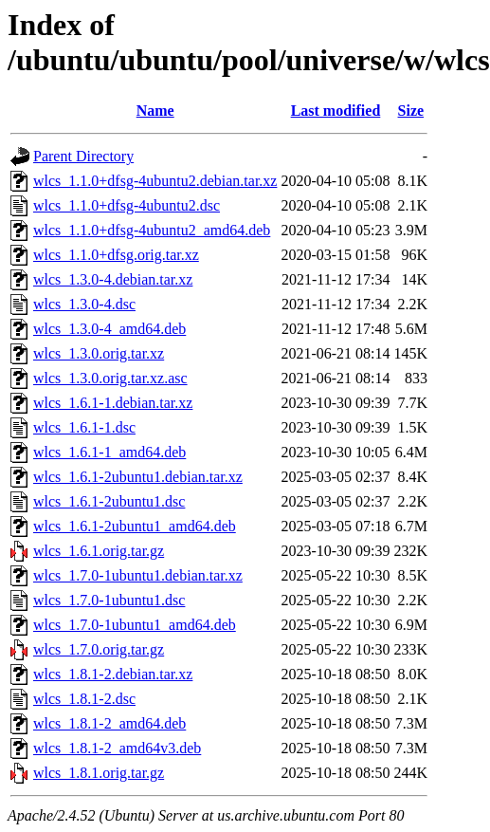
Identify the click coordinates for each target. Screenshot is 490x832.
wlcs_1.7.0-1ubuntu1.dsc (109, 600)
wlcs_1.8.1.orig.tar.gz (98, 773)
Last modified (336, 110)
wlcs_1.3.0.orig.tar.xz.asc (110, 378)
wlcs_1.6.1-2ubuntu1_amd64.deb (134, 526)
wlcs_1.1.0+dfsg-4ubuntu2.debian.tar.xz (155, 181)
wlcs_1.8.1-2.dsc (84, 699)
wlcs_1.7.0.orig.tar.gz (98, 649)
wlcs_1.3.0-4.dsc (84, 304)
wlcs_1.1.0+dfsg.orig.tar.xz (116, 255)
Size (411, 110)
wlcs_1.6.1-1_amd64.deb (109, 452)
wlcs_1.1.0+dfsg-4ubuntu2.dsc (126, 205)
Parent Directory (83, 156)
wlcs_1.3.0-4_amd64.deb (109, 329)
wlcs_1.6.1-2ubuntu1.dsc (109, 501)
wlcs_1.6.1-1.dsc (84, 427)
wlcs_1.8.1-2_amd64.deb (109, 723)
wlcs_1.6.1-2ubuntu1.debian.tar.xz (138, 477)
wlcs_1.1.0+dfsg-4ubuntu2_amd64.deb (151, 230)
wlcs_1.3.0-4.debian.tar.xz (112, 279)
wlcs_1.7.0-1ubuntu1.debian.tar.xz (138, 575)
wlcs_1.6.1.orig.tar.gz (98, 551)
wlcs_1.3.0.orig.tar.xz (98, 353)
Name (155, 110)
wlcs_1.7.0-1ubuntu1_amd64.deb (134, 625)
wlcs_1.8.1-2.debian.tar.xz (112, 674)
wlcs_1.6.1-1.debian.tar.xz (112, 403)
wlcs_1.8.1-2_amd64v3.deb (117, 748)
